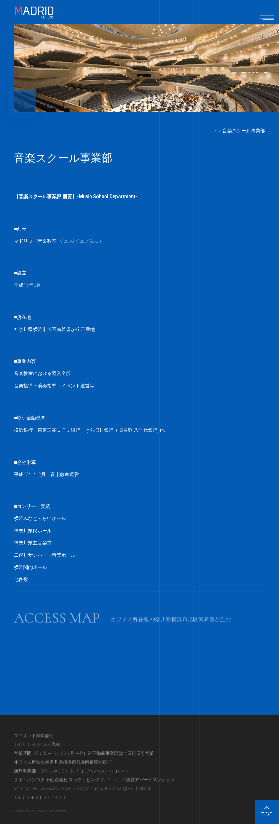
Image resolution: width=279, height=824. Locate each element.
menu (267, 25)
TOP (214, 131)
